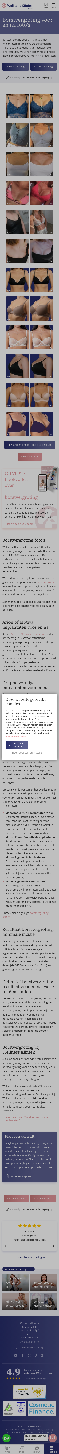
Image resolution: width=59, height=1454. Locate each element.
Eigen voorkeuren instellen (27, 752)
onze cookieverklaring (16, 736)
